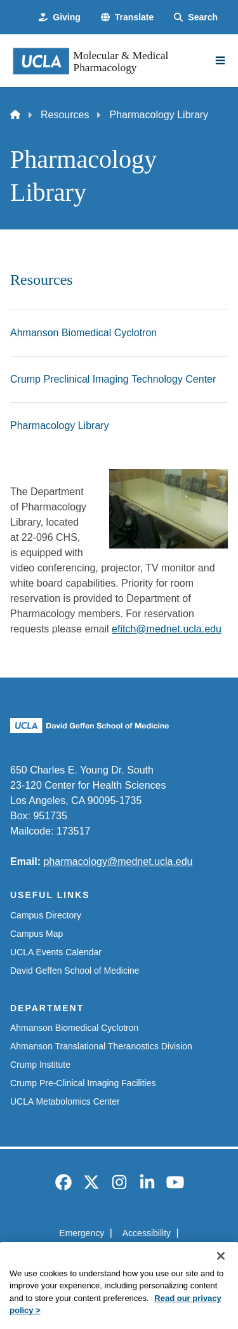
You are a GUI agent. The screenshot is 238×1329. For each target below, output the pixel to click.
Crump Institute (40, 1065)
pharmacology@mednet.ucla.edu (117, 861)
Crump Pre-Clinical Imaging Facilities (83, 1083)
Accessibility (146, 1233)
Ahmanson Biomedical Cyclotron (74, 1028)
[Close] (221, 1272)
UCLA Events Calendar (56, 952)
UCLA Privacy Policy (114, 1256)
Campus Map (36, 934)
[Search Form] (196, 17)
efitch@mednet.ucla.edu (166, 629)
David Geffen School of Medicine (75, 970)
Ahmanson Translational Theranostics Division (101, 1046)
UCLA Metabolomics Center (65, 1101)
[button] (127, 17)
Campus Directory (45, 915)
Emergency (81, 1233)
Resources (65, 114)
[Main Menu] (220, 60)
